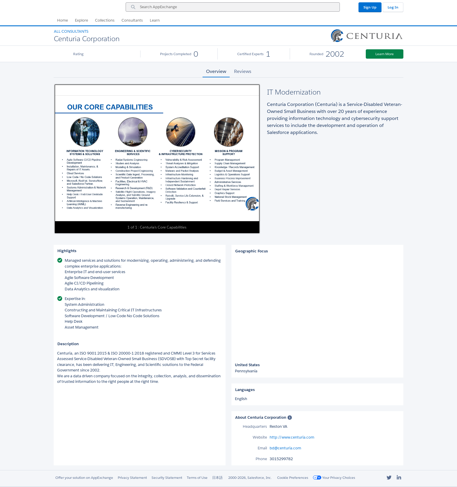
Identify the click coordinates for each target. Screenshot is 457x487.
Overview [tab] (216, 71)
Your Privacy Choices (334, 477)
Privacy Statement (132, 477)
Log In (393, 7)
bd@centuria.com (285, 448)
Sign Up (370, 7)
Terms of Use (197, 477)
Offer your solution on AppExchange (84, 477)
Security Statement (167, 477)
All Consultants (71, 31)
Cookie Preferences (292, 477)
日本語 (217, 477)
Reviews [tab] (242, 71)
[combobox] (233, 7)
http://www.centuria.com (292, 437)
